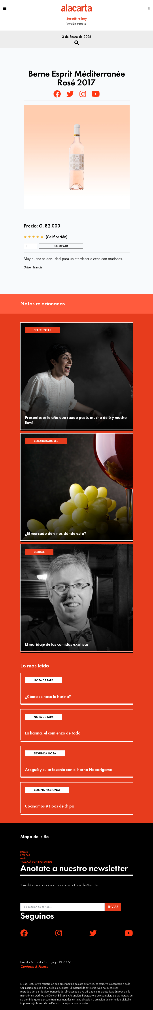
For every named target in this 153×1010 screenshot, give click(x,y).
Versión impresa (76, 23)
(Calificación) (56, 237)
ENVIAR (113, 907)
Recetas (25, 855)
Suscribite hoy (76, 18)
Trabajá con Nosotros (36, 861)
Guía (23, 858)
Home (24, 851)
